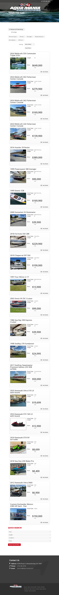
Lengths (11, 535)
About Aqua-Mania (41, 589)
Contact (26, 591)
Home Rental (32, 591)
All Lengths (29, 36)
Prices (10, 541)
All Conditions (12, 40)
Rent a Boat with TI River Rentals (36, 587)
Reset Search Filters (14, 544)
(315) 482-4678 (45, 1)
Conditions (11, 538)
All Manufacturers (39, 36)
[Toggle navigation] (47, 5)
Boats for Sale (28, 589)
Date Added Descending (27, 45)
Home (25, 587)
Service (34, 589)
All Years (22, 36)
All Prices (20, 40)
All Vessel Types (13, 36)
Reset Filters (28, 48)
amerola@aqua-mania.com (25, 568)
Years (10, 531)
